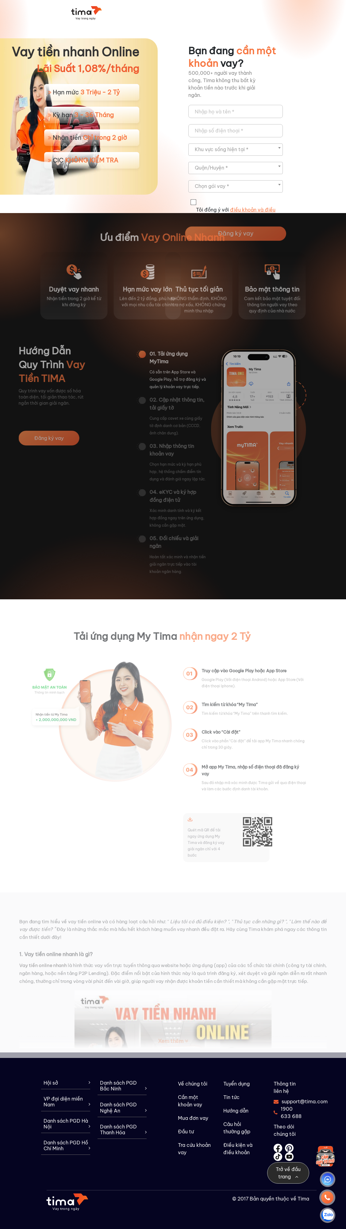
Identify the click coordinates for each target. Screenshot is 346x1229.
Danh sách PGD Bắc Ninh (123, 1086)
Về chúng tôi (192, 1084)
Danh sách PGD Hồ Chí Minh (67, 1145)
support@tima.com (288, 1101)
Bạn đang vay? (232, 56)
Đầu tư (186, 1131)
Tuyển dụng (236, 1084)
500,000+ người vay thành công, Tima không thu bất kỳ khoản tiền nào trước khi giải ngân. (222, 84)
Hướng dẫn (235, 1111)
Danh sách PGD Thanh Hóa (123, 1129)
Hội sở (67, 1083)
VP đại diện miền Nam (67, 1102)
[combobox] (235, 149)
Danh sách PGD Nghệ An (123, 1107)
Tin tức (231, 1097)
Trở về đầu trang (288, 1173)
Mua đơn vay (193, 1118)
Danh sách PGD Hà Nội (67, 1124)
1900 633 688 (288, 1112)
